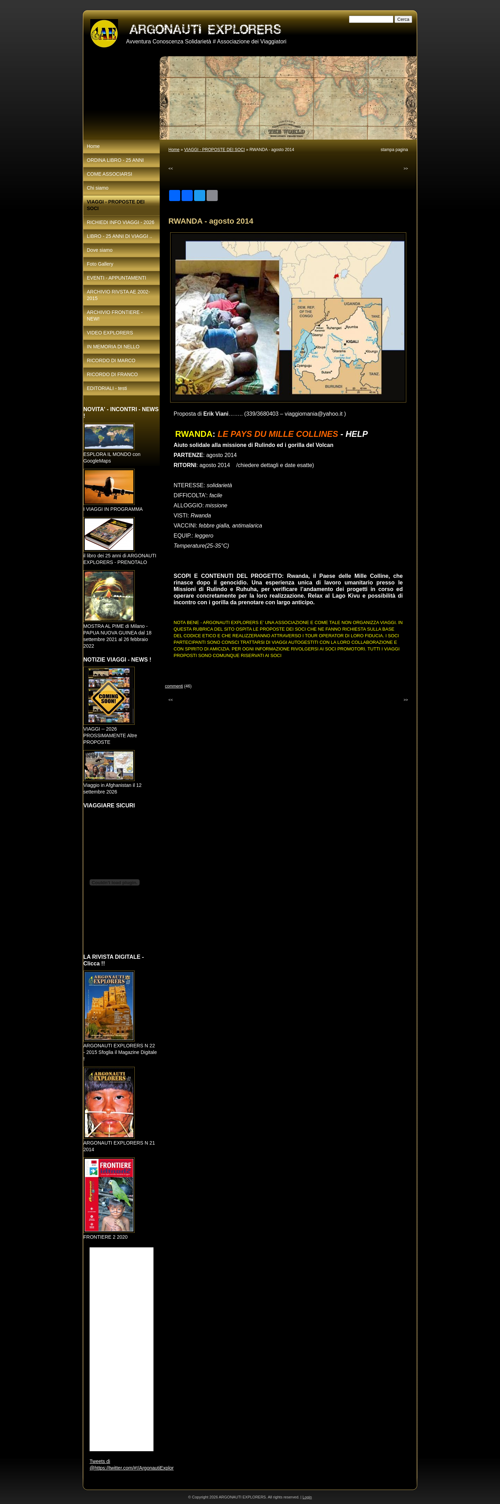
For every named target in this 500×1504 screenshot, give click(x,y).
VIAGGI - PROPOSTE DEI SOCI (214, 149)
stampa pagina (394, 149)
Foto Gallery (100, 264)
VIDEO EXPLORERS (110, 332)
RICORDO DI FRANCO (112, 374)
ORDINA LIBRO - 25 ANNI (115, 160)
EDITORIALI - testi (107, 388)
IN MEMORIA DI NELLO (113, 346)
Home (174, 149)
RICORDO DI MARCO (111, 360)
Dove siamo (99, 250)
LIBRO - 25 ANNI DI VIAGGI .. (119, 236)
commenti (174, 686)
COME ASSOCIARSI (109, 174)
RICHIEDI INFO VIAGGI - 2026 (121, 222)
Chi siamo (97, 188)
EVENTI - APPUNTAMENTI (116, 278)
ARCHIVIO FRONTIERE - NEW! (115, 315)
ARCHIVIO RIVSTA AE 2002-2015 (118, 295)
